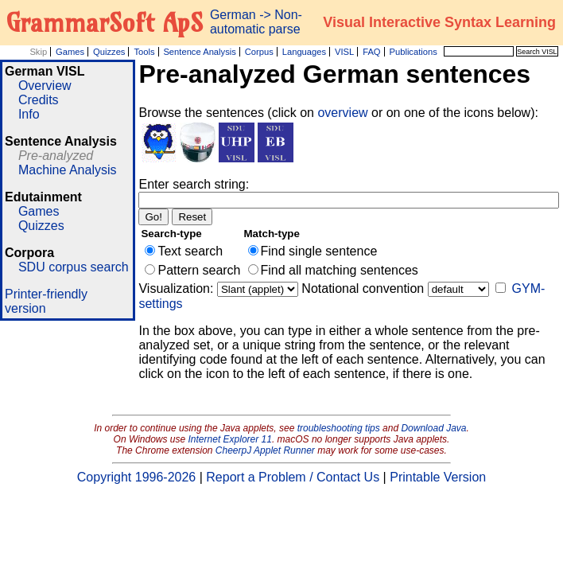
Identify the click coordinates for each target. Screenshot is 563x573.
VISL (344, 52)
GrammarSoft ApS (104, 22)
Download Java (433, 428)
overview (344, 112)
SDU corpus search (73, 267)
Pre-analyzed (55, 155)
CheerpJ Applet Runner (265, 450)
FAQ (371, 52)
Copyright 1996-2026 (136, 477)
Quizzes (109, 52)
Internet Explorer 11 (230, 439)
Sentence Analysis (199, 52)
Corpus (259, 52)
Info (29, 114)
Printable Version (438, 477)
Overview (45, 85)
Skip (38, 52)
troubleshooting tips (338, 428)
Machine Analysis (67, 170)
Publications (413, 52)
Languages (304, 52)
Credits (38, 100)
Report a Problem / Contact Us (292, 477)
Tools (144, 52)
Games (70, 52)
